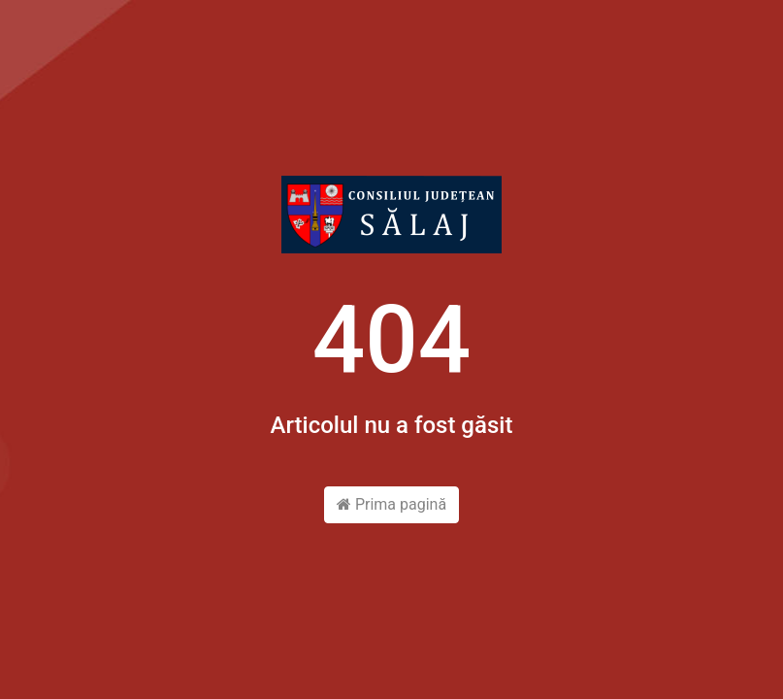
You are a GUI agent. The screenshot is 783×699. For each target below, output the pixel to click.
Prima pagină (391, 504)
